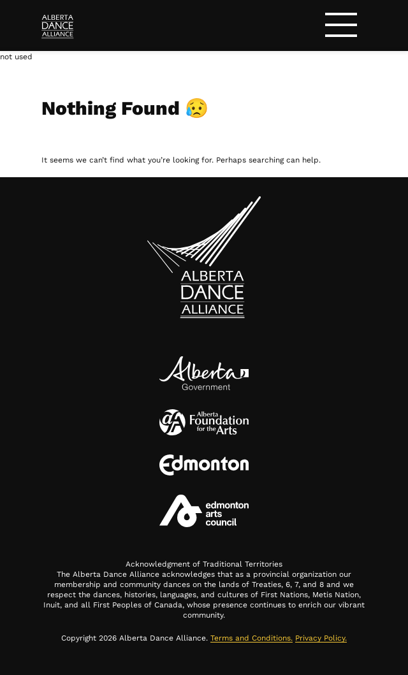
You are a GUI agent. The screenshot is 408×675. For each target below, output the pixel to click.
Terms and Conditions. (251, 638)
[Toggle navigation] (341, 27)
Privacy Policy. (321, 638)
